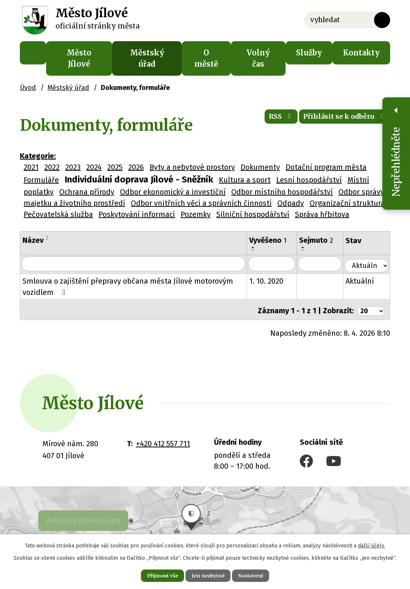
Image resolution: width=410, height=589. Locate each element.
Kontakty (361, 52)
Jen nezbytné (208, 574)
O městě (206, 58)
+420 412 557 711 (163, 441)
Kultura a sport (245, 179)
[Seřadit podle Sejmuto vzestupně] (308, 247)
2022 (52, 167)
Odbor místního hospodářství (282, 191)
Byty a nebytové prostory (192, 167)
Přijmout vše (156, 574)
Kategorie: (38, 155)
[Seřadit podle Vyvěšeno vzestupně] (258, 247)
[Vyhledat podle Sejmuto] (325, 264)
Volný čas (258, 58)
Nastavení (257, 574)
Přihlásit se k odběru (339, 119)
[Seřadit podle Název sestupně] (47, 239)
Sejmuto (321, 240)
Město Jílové (79, 58)
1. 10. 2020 (271, 280)
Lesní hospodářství (309, 179)
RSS (265, 119)
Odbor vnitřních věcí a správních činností (201, 203)
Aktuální (365, 280)
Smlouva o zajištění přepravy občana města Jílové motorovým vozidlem (127, 286)
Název (32, 240)
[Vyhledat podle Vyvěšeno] (277, 264)
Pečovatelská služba (58, 214)
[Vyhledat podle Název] (135, 264)
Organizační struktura (347, 203)
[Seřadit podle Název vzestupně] (47, 236)
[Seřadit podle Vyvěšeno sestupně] (258, 250)
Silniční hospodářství (252, 214)
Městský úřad (147, 58)
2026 (136, 167)
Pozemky (196, 214)
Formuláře (41, 179)
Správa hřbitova (322, 214)
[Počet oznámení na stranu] (370, 308)
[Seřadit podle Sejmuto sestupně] (308, 250)
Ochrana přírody (86, 191)
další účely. (371, 544)
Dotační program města (326, 167)
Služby (309, 52)
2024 (94, 167)
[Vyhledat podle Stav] (369, 263)
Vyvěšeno (273, 240)
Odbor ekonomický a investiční (173, 191)
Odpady (290, 203)
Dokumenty (260, 167)
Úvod (33, 52)
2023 (73, 167)
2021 (31, 167)
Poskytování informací (137, 214)
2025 (115, 167)
